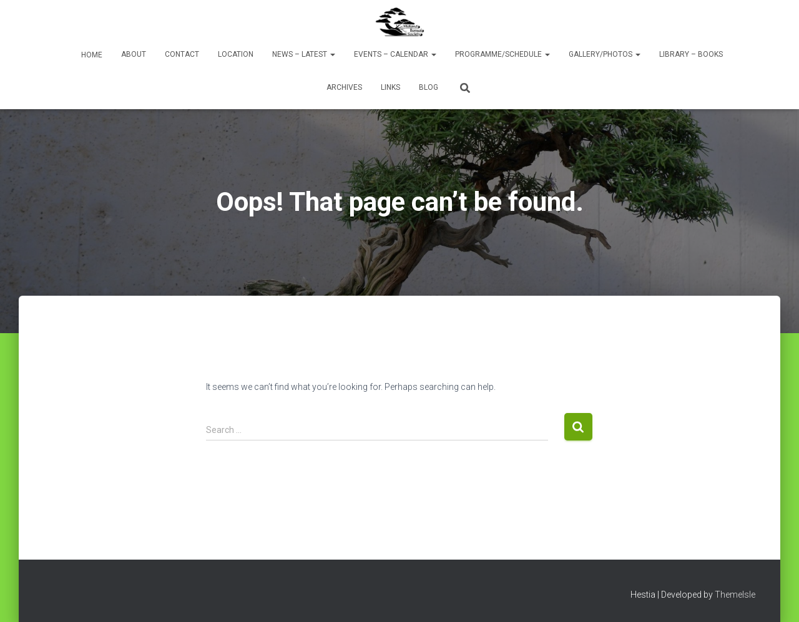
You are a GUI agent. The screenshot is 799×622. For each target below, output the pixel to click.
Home (90, 55)
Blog (428, 87)
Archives (344, 87)
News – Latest (303, 54)
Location (235, 54)
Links (390, 87)
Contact (182, 54)
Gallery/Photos (604, 54)
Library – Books (691, 54)
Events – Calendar (395, 54)
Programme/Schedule (502, 54)
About (133, 54)
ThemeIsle (735, 595)
